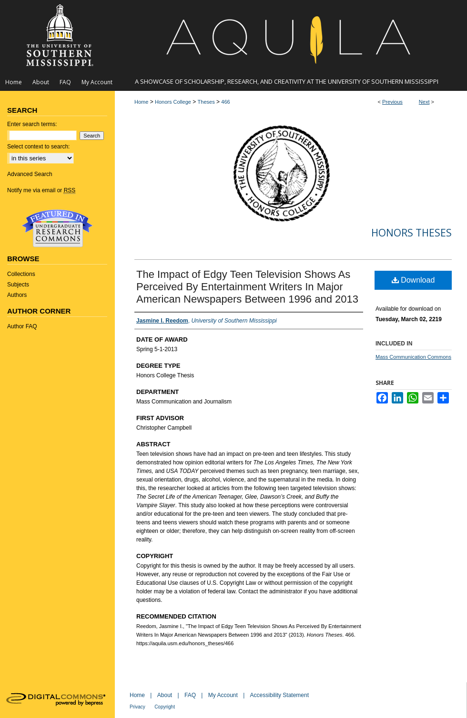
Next (424, 102)
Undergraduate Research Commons (57, 228)
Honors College (173, 102)
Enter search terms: (32, 124)
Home (141, 102)
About (164, 695)
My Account (223, 695)
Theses (206, 102)
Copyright (164, 706)
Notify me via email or (41, 190)
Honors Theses (411, 232)
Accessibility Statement (279, 695)
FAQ (190, 695)
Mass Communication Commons (413, 357)
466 (225, 102)
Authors (17, 295)
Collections (21, 274)
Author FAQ (22, 326)
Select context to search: (38, 146)
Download (413, 280)
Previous (392, 102)
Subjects (18, 284)
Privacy (137, 706)
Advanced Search (29, 174)
